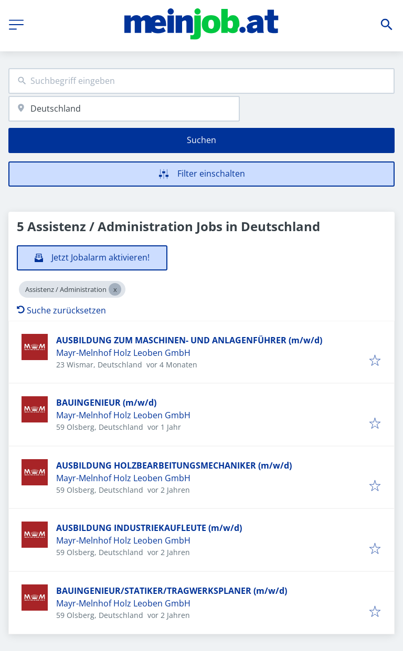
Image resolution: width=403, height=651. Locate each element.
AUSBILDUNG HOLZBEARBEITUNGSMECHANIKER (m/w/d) (174, 465)
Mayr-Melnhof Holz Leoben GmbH (123, 353)
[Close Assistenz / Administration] (115, 289)
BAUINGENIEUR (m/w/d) (106, 402)
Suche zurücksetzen (61, 310)
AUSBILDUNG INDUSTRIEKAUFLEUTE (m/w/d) (149, 528)
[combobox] (201, 81)
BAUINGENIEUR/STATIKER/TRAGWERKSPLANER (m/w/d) (171, 590)
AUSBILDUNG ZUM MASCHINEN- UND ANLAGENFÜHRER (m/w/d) (189, 340)
